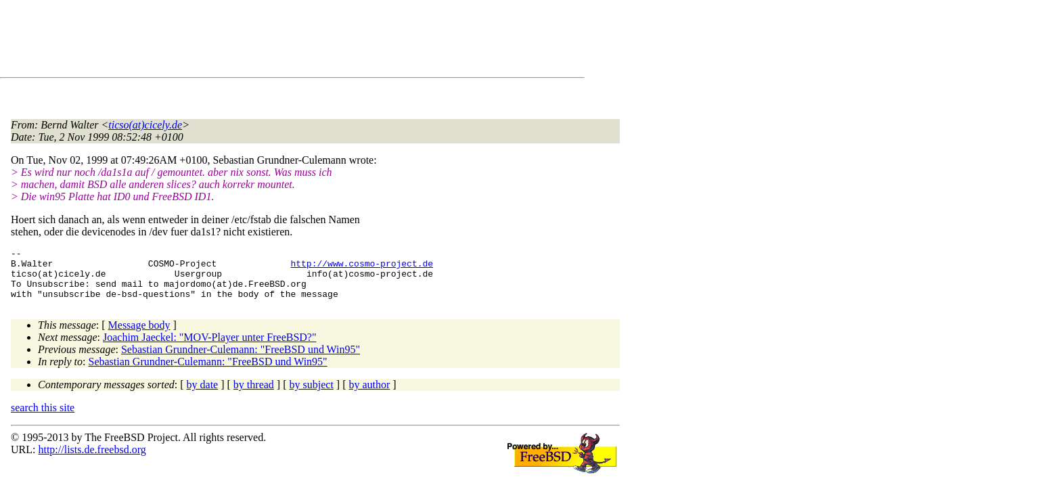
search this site (42, 417)
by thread (253, 394)
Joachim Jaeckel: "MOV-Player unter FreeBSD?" (210, 347)
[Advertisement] (257, 41)
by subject (312, 394)
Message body (139, 335)
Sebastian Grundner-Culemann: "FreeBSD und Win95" (240, 359)
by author (369, 394)
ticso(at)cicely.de (145, 125)
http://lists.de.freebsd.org (91, 459)
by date (203, 394)
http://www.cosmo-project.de (361, 267)
